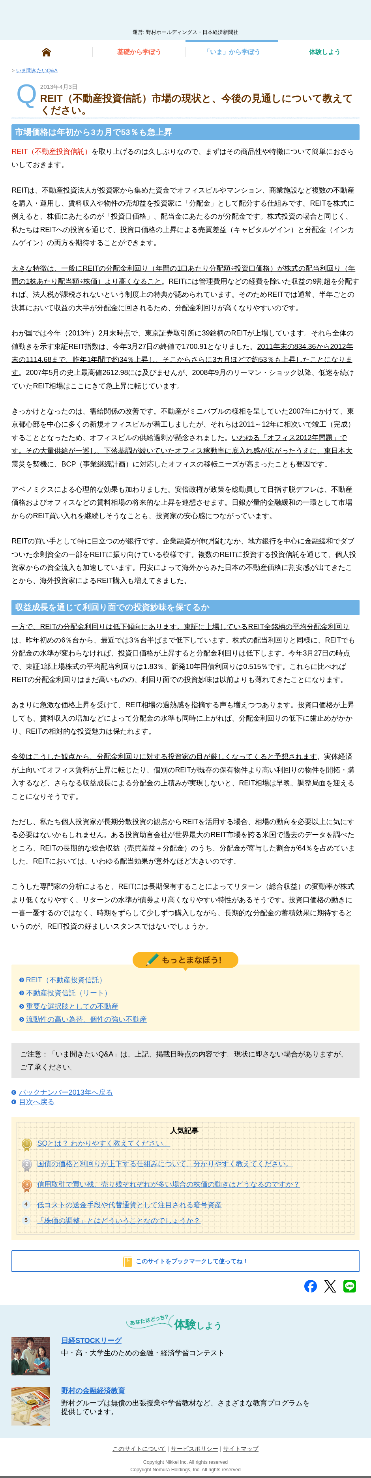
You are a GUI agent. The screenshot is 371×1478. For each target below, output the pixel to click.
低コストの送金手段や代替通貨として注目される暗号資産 (129, 1205)
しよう (325, 52)
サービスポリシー (194, 1448)
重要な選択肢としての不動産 (72, 1006)
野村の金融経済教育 (93, 1391)
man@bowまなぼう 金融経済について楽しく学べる (185, 14)
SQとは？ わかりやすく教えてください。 (103, 1143)
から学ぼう (139, 52)
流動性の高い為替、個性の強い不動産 (86, 1019)
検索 (349, 17)
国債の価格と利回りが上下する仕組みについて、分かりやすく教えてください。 (165, 1164)
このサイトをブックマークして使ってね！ (192, 1261)
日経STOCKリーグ (91, 1341)
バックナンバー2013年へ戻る (66, 1092)
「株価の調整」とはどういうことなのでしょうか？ (118, 1221)
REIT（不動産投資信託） (66, 980)
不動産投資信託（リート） (68, 993)
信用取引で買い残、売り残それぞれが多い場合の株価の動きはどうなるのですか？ (168, 1184)
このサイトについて (139, 1448)
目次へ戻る (36, 1102)
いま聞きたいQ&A (37, 70)
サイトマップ (241, 1448)
